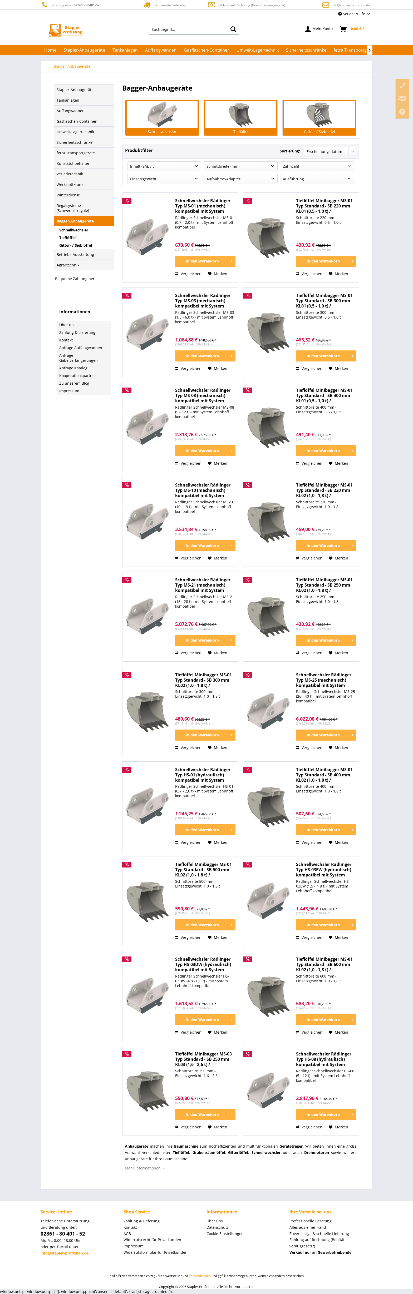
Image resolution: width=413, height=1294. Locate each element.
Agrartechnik (68, 264)
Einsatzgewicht (143, 178)
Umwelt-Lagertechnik (75, 131)
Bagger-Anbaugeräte (75, 221)
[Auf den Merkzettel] (217, 274)
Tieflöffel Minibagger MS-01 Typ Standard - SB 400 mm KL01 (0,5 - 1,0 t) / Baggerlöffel (324, 396)
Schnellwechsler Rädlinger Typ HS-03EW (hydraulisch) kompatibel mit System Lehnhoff (323, 870)
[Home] (50, 50)
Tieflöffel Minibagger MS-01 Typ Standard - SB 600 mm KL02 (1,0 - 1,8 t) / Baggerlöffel (324, 964)
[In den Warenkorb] (205, 261)
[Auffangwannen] (160, 50)
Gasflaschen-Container (77, 121)
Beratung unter (70, 5)
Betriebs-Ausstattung (75, 254)
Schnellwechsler (73, 229)
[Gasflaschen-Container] (206, 50)
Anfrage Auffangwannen (80, 347)
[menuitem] (194, 29)
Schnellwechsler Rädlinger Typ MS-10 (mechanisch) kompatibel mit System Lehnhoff (202, 490)
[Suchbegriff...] (194, 29)
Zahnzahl (291, 166)
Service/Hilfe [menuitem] (352, 13)
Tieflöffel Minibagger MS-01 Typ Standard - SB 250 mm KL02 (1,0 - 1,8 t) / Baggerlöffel (324, 585)
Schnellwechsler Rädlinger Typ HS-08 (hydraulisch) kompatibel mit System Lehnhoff (323, 1059)
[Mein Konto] (319, 29)
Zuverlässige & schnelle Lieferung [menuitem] (319, 1233)
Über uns (67, 324)
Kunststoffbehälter (73, 163)
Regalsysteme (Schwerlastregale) (73, 208)
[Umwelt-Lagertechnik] (257, 50)
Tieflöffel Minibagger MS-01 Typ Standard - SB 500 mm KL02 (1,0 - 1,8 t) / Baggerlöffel (203, 870)
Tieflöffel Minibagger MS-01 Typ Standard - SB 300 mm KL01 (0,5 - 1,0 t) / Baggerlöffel (324, 301)
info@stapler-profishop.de (351, 5)
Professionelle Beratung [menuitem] (310, 1220)
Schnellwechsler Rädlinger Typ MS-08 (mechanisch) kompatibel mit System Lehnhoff (202, 396)
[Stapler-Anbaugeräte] (84, 50)
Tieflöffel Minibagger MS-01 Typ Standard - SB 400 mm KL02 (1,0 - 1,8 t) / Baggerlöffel (324, 775)
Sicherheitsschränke (74, 142)
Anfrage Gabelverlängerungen (78, 358)
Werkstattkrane (70, 184)
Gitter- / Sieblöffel (75, 245)
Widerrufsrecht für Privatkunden (152, 1239)
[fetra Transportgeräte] (355, 50)
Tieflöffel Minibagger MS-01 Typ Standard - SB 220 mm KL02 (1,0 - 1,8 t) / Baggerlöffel (324, 490)
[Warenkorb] (352, 29)
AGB (127, 1233)
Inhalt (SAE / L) (142, 166)
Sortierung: (290, 150)
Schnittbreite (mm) (222, 166)
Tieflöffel (67, 237)
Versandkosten (200, 1275)
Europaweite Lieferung (164, 5)
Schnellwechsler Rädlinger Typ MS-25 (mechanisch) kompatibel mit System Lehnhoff (323, 680)
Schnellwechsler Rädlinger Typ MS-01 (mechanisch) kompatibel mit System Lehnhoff (202, 206)
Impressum (69, 390)
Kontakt (66, 340)
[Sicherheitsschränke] (306, 50)
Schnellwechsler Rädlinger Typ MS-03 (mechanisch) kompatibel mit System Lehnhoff (202, 301)
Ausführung (293, 178)
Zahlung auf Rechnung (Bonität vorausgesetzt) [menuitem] (317, 1242)
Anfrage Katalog (73, 367)
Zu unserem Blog (74, 383)
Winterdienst (68, 194)
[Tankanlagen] (125, 50)
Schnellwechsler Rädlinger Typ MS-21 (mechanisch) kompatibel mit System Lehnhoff (202, 585)
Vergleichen (188, 273)
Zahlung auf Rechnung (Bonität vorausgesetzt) (246, 5)
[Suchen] (233, 29)
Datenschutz (217, 1227)
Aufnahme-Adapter (223, 178)
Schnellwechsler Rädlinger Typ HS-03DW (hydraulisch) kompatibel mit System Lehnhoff (203, 964)
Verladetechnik (70, 173)
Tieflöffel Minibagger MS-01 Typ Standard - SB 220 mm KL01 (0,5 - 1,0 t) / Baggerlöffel (324, 206)
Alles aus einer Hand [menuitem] (307, 1227)
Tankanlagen (68, 100)
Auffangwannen (71, 110)
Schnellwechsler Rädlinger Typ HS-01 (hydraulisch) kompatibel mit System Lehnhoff (202, 775)
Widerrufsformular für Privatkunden (156, 1252)
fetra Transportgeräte (76, 152)
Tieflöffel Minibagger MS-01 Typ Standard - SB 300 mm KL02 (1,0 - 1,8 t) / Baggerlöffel (203, 680)
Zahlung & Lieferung (77, 332)
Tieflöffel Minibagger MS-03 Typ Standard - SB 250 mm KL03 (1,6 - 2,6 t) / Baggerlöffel (203, 1059)
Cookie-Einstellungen (225, 1233)
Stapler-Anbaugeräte (75, 89)
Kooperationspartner (77, 375)
